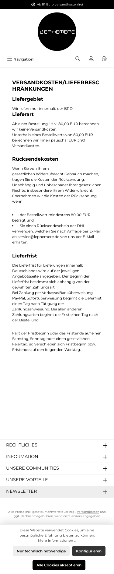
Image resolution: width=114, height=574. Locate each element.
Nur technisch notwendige (41, 551)
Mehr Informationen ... (57, 540)
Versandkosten (88, 511)
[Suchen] (78, 59)
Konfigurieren (89, 551)
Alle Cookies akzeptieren (58, 565)
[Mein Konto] (91, 59)
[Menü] (20, 59)
